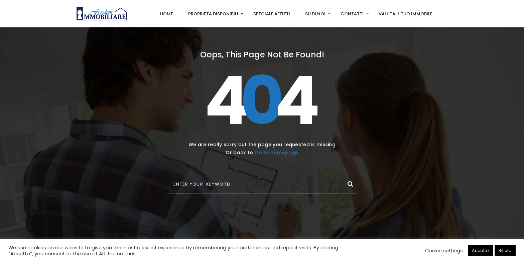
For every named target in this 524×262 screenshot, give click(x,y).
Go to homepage (276, 152)
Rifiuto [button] (505, 250)
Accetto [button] (480, 250)
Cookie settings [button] (444, 251)
